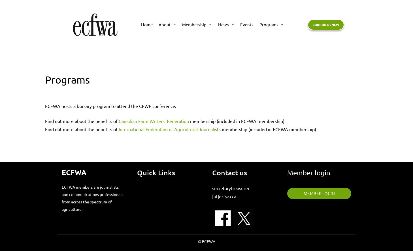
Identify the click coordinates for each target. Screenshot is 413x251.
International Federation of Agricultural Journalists (170, 129)
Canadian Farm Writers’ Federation (154, 121)
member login (319, 193)
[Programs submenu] (282, 24)
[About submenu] (174, 24)
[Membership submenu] (210, 24)
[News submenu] (232, 24)
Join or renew (326, 24)
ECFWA (74, 172)
